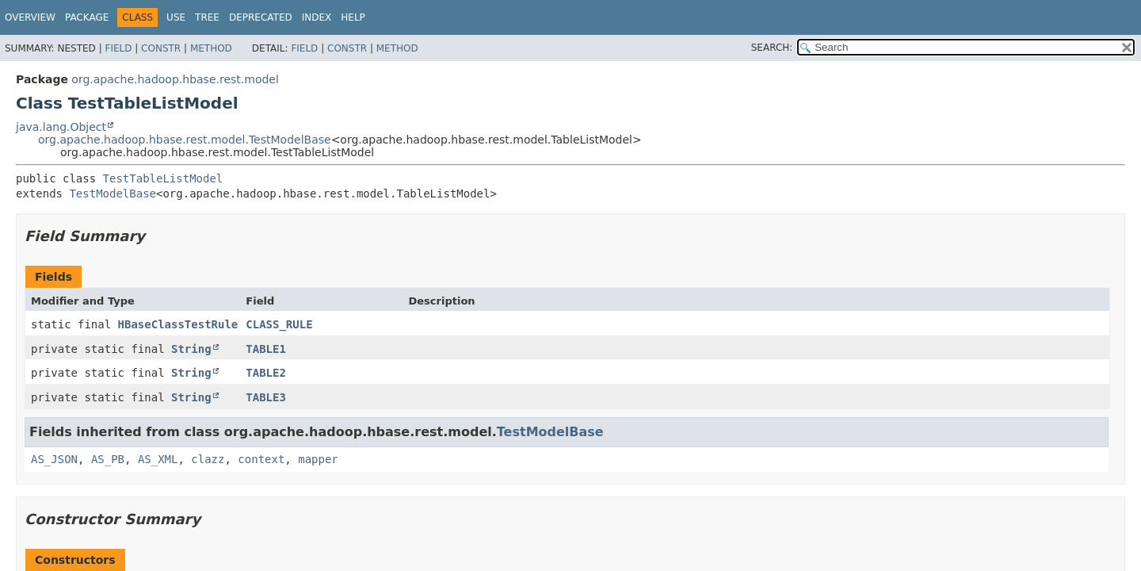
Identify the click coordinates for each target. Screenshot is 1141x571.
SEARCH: (772, 47)
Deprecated (260, 17)
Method (211, 48)
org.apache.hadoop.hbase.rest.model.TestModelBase (184, 139)
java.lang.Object (61, 127)
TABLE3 (266, 397)
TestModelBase (112, 193)
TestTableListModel (163, 178)
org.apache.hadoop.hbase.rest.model (174, 79)
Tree (207, 17)
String (191, 349)
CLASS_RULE (279, 324)
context (261, 459)
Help (353, 17)
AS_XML (158, 459)
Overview (30, 17)
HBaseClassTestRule (178, 324)
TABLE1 (266, 349)
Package (87, 17)
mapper (318, 459)
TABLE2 (266, 372)
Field (118, 48)
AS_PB (107, 459)
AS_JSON (54, 459)
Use (175, 17)
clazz (207, 459)
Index (317, 17)
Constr (161, 48)
